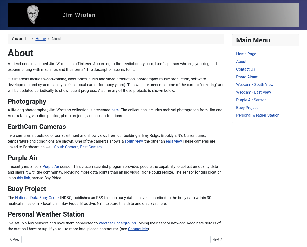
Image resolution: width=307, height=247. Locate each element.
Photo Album (247, 77)
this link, (24, 178)
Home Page (246, 54)
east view (174, 141)
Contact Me (138, 229)
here (115, 110)
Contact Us (245, 69)
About (241, 61)
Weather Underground (117, 223)
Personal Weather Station (257, 115)
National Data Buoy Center (37, 197)
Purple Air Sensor (251, 100)
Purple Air (50, 166)
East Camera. (91, 147)
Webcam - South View (254, 84)
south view (134, 141)
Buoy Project (247, 107)
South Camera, (67, 147)
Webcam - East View (253, 92)
